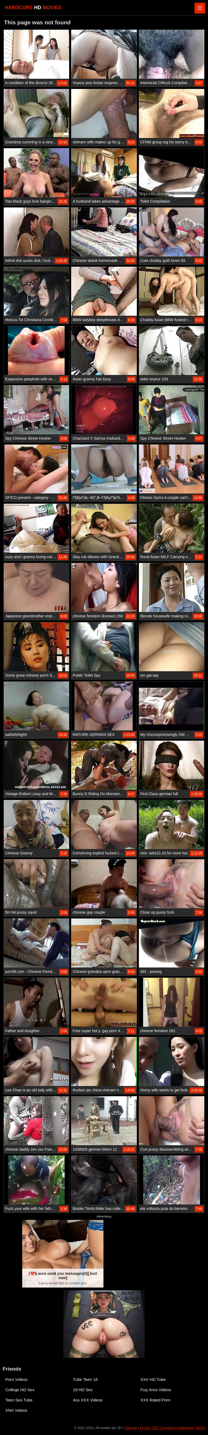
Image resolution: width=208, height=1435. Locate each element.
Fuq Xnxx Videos (156, 1389)
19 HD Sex (83, 1389)
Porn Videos (16, 1379)
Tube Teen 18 (85, 1379)
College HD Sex (19, 1389)
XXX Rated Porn (155, 1400)
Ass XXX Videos (87, 1400)
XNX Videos (16, 1410)
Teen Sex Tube (18, 1400)
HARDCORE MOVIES (33, 7)
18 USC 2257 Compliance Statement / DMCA (172, 1428)
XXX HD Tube (153, 1379)
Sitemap (131, 1428)
